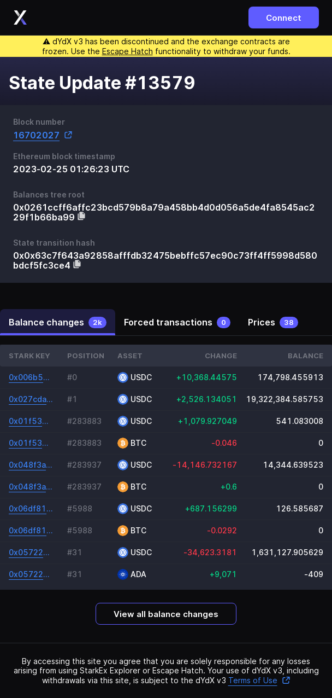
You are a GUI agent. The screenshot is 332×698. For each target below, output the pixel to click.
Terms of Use (259, 680)
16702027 (43, 134)
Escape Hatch (127, 51)
